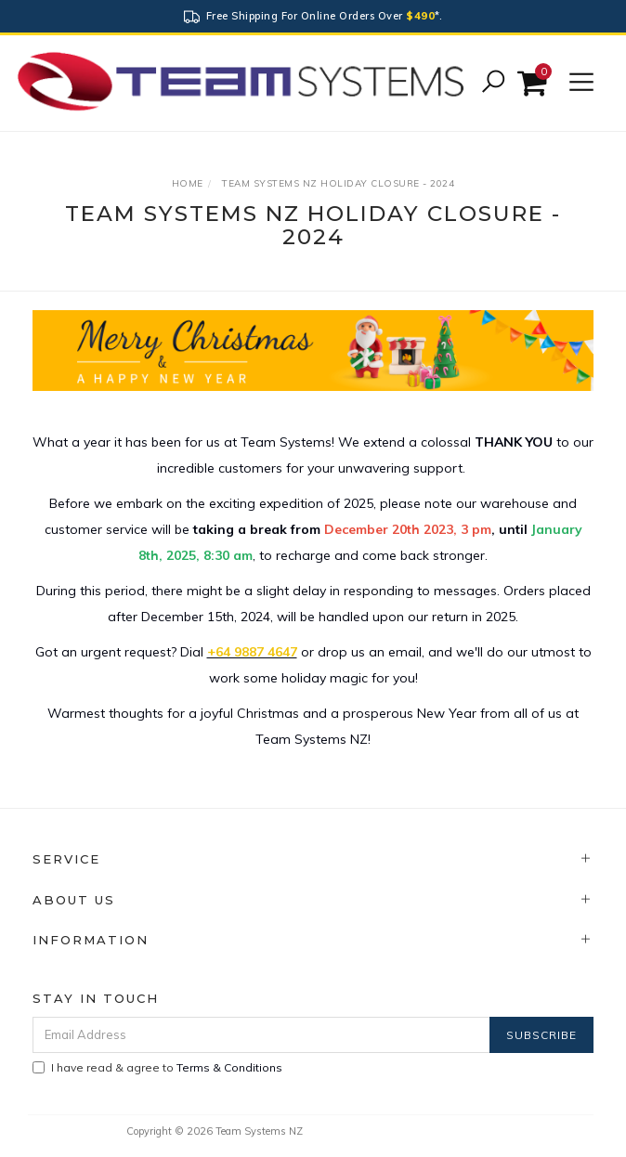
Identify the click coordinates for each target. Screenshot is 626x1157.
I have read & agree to (157, 1067)
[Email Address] (261, 1035)
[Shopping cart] (535, 83)
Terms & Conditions (229, 1067)
